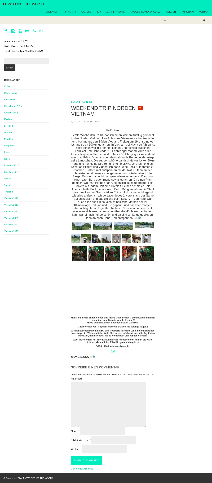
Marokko (8, 139)
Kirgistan (8, 119)
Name (75, 430)
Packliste (171, 11)
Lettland (8, 125)
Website (76, 448)
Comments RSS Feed (82, 468)
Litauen (8, 132)
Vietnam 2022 (11, 224)
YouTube (85, 11)
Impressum (187, 11)
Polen (7, 152)
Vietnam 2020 (84, 102)
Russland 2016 (11, 165)
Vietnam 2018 (11, 198)
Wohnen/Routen (116, 11)
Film (98, 11)
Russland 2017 (11, 171)
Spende (8, 185)
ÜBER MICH (52, 11)
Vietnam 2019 (11, 204)
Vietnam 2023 (11, 231)
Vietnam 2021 (11, 218)
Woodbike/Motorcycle (145, 11)
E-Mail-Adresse (81, 439)
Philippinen (9, 145)
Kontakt (204, 11)
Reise (74, 102)
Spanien (8, 178)
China (7, 86)
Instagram (69, 11)
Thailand (8, 191)
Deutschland (10, 92)
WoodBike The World (23, 4)
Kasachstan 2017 (13, 112)
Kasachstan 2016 (13, 106)
